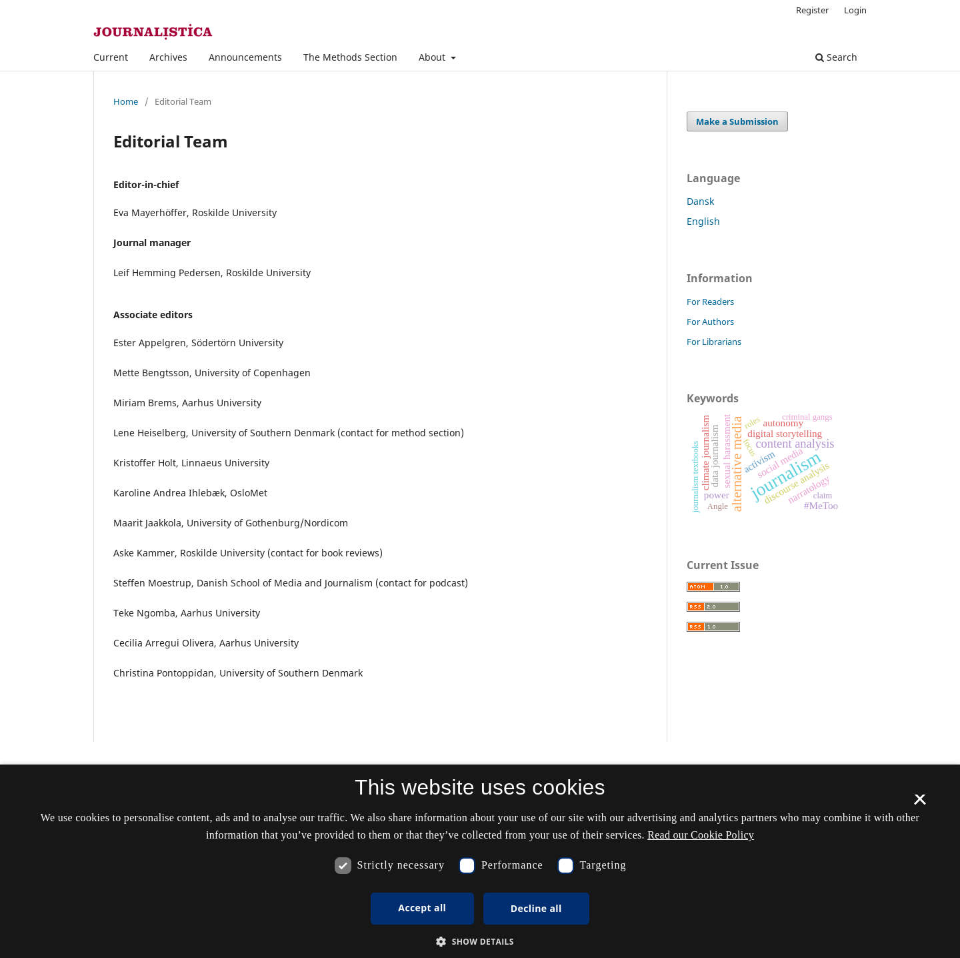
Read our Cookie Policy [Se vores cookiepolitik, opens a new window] (700, 835)
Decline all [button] (536, 908)
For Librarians (714, 342)
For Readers (710, 302)
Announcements (245, 57)
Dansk (700, 201)
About (433, 57)
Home (125, 101)
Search (836, 57)
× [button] (919, 804)
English (703, 221)
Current (110, 57)
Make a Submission (737, 121)
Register (812, 10)
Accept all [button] (422, 907)
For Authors (710, 322)
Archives (168, 57)
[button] (480, 942)
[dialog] (480, 861)
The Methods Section (350, 57)
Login (855, 10)
